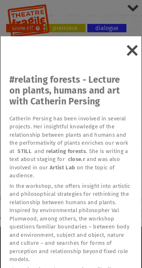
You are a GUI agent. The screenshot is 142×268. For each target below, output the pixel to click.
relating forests (66, 151)
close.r (76, 159)
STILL (24, 151)
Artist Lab (62, 167)
